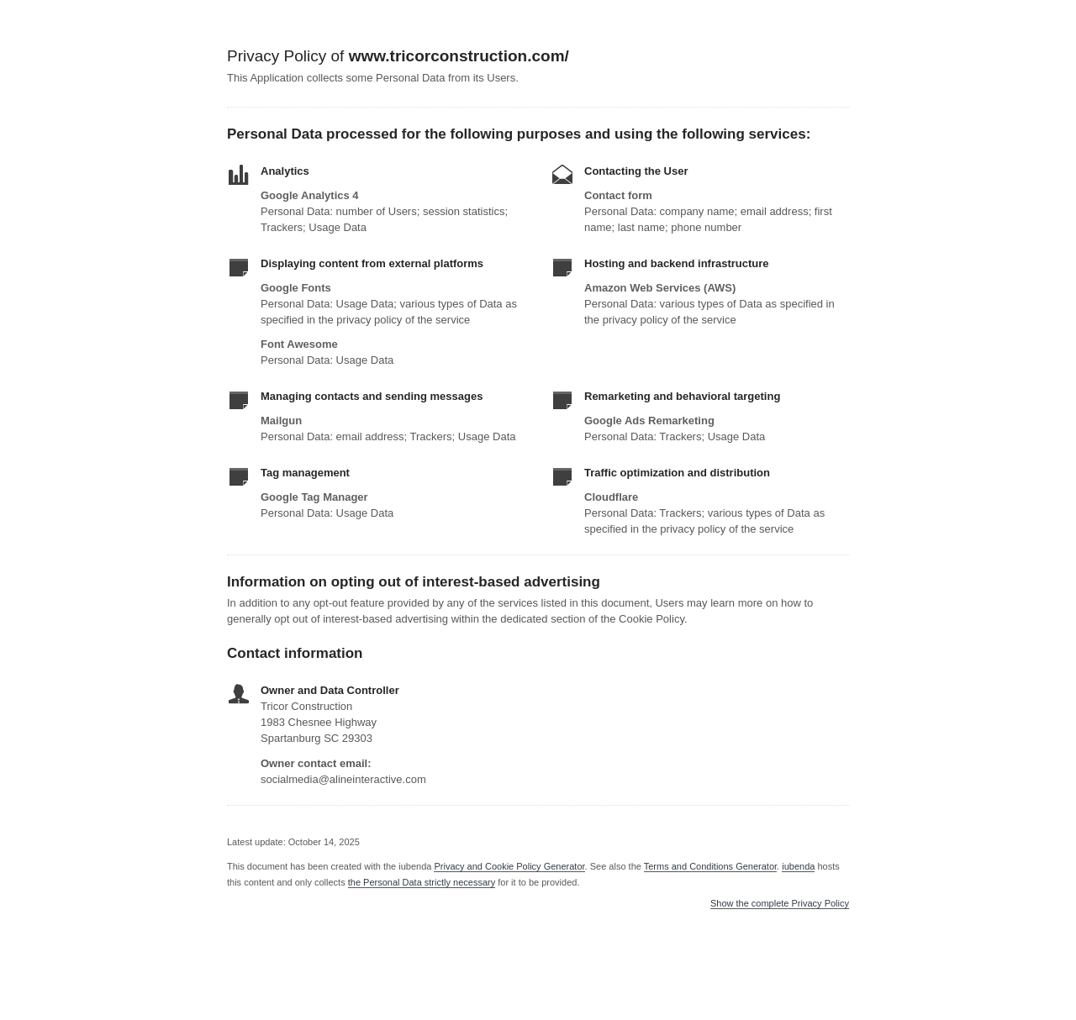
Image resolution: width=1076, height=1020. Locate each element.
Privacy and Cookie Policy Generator (509, 866)
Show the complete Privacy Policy (779, 903)
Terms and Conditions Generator (710, 866)
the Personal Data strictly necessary (421, 882)
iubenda (798, 866)
